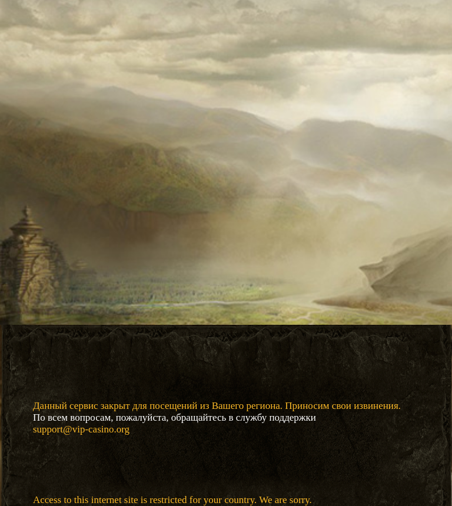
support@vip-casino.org (81, 429)
